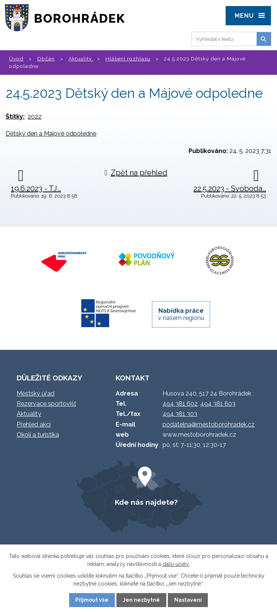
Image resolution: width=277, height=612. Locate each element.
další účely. (176, 564)
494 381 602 (180, 403)
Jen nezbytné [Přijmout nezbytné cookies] (141, 600)
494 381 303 (179, 413)
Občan (46, 59)
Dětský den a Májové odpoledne (51, 133)
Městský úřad (35, 393)
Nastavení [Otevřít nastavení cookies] (188, 600)
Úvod (16, 59)
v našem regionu (181, 314)
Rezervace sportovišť (46, 403)
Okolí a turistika (38, 434)
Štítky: (15, 116)
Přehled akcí (34, 424)
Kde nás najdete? (146, 502)
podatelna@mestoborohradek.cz (208, 424)
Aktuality (80, 59)
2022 (35, 116)
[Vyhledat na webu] (223, 39)
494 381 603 (217, 403)
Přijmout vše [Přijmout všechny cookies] (91, 600)
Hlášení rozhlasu (127, 59)
